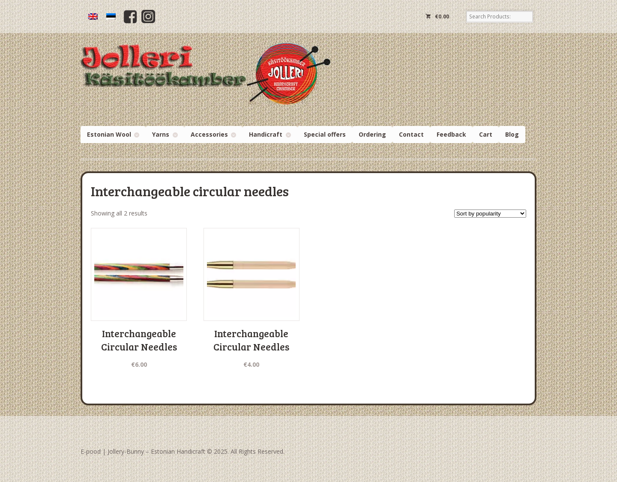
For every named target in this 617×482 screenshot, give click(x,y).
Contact (411, 134)
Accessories (209, 134)
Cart (485, 134)
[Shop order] (490, 214)
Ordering (372, 134)
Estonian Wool (109, 134)
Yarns (160, 134)
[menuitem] (93, 16)
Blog (512, 134)
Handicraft (265, 134)
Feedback (451, 134)
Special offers (325, 134)
